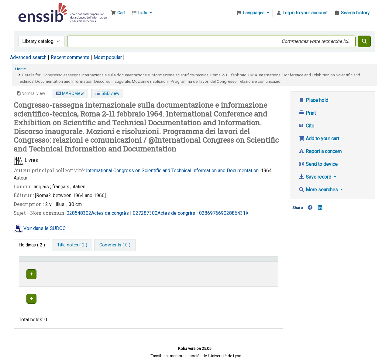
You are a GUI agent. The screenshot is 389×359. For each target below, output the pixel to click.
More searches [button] (318, 190)
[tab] (72, 245)
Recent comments (70, 57)
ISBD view (107, 93)
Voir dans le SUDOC (44, 228)
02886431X (236, 213)
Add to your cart (318, 138)
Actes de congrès (110, 213)
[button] (118, 13)
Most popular (108, 57)
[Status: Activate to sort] (262, 261)
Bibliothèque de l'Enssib (32, 8)
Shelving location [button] (143, 261)
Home (20, 68)
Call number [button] (195, 261)
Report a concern (320, 151)
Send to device (318, 164)
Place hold (313, 100)
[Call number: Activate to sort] (213, 261)
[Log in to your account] (302, 13)
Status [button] (255, 261)
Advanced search (28, 57)
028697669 (211, 213)
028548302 (79, 213)
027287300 (145, 213)
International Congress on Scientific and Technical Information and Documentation (172, 170)
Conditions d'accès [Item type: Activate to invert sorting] (40, 261)
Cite (306, 126)
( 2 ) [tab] (32, 245)
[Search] (364, 41)
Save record (315, 177)
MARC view (70, 93)
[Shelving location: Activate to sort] (152, 261)
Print (307, 113)
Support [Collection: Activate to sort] (99, 261)
